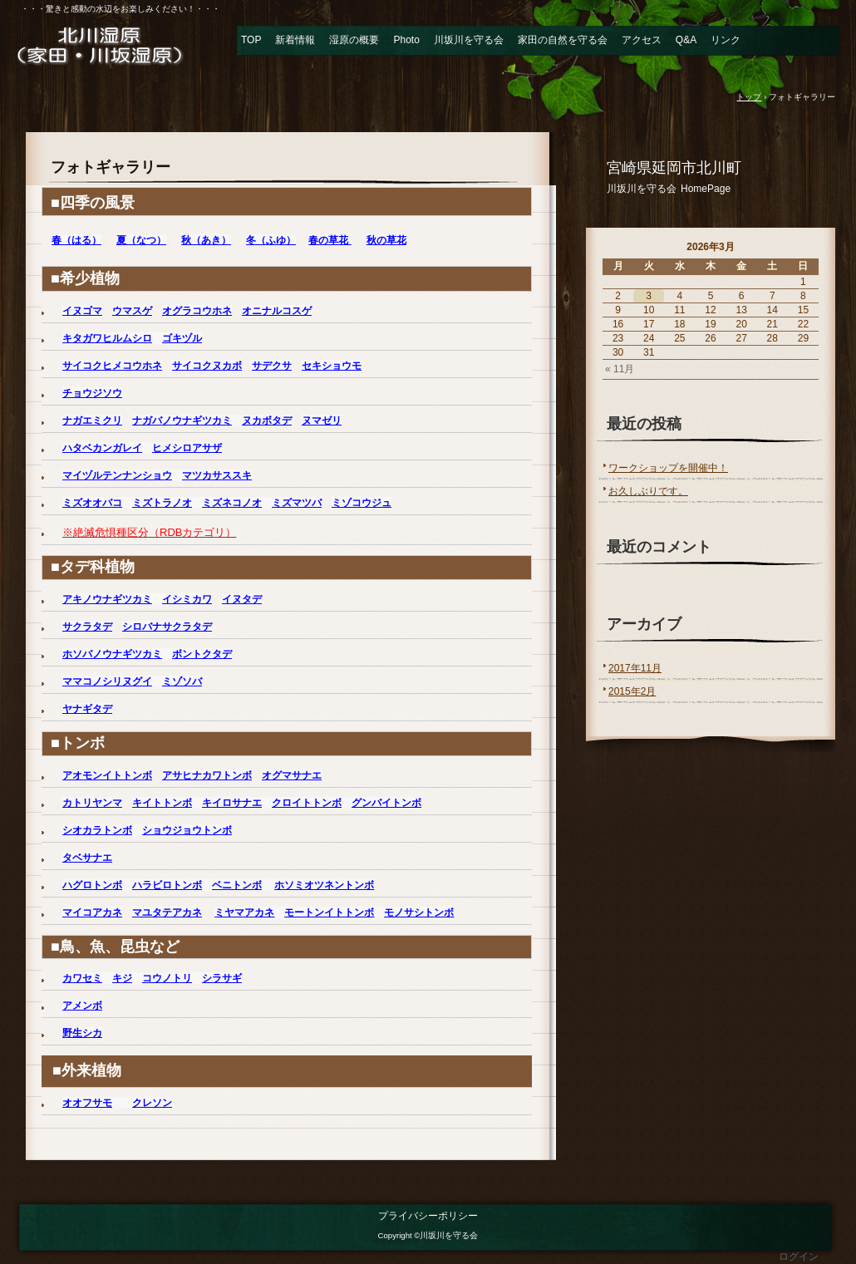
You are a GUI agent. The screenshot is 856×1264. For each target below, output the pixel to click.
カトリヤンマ (92, 803)
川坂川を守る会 (469, 40)
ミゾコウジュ (361, 503)
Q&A (686, 40)
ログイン (799, 1256)
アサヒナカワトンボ (207, 775)
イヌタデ (242, 599)
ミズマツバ (297, 503)
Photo (406, 40)
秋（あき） (206, 240)
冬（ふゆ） (271, 240)
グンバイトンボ (386, 803)
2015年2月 (632, 691)
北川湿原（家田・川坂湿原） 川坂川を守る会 (112, 44)
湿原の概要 (354, 40)
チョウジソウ (92, 393)
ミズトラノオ (162, 503)
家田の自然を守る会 (563, 40)
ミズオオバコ (92, 503)
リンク (725, 40)
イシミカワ (187, 599)
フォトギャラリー (110, 167)
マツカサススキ (217, 475)
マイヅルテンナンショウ (117, 475)
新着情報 (295, 40)
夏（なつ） (141, 240)
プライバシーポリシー (428, 1216)
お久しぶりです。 (648, 491)
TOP (251, 40)
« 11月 (619, 369)
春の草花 (329, 240)
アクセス (642, 40)
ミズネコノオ (232, 503)
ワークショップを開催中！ (668, 468)
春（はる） (76, 240)
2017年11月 (635, 668)
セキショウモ (332, 365)
